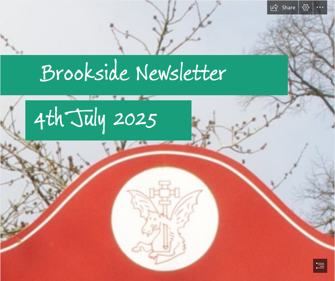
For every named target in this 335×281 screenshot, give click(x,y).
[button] (282, 7)
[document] (167, 140)
